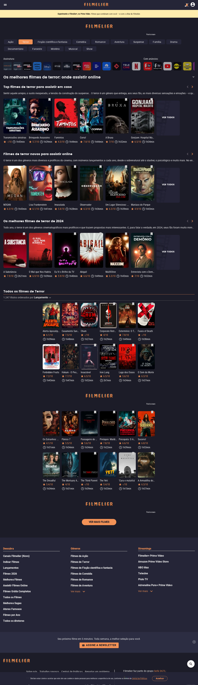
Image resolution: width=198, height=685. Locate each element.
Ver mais (78, 591)
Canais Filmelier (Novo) (16, 556)
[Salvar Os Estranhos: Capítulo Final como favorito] (57, 412)
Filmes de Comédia (81, 573)
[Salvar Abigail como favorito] (100, 234)
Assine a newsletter (99, 645)
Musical (73, 49)
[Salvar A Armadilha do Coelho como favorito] (152, 453)
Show (89, 49)
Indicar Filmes (11, 561)
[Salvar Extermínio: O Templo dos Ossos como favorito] (133, 304)
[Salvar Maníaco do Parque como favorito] (151, 167)
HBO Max (143, 567)
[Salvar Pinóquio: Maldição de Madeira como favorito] (114, 412)
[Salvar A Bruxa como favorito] (126, 99)
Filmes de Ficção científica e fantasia (91, 567)
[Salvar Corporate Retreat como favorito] (114, 304)
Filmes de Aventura (82, 585)
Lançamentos (10, 567)
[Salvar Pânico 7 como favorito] (76, 412)
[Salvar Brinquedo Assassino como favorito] (49, 99)
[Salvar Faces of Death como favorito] (152, 304)
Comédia (81, 42)
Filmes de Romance (82, 579)
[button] (99, 77)
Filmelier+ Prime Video (151, 555)
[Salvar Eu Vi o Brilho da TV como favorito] (75, 234)
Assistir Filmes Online (15, 585)
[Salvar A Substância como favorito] (24, 234)
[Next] (192, 87)
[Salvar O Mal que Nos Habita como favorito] (49, 234)
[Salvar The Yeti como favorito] (114, 453)
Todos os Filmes (12, 597)
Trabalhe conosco (49, 671)
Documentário (15, 49)
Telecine (143, 573)
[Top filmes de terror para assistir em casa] (99, 94)
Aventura (119, 42)
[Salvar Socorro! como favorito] (152, 412)
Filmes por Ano (11, 615)
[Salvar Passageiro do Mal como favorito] (95, 412)
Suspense (138, 42)
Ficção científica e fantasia (52, 42)
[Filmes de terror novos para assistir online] (99, 161)
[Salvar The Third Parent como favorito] (95, 453)
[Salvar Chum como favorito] (95, 304)
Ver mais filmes (99, 521)
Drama (173, 42)
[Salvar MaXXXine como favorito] (126, 234)
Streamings (144, 548)
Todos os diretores (13, 620)
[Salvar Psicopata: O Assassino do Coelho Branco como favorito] (133, 412)
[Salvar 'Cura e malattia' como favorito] (133, 453)
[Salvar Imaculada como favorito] (75, 167)
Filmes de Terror (80, 561)
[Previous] (187, 87)
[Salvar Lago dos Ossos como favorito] (133, 345)
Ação (10, 42)
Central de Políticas (139, 678)
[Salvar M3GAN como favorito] (24, 167)
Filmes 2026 (10, 573)
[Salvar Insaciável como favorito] (95, 345)
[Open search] (191, 664)
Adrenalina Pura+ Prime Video (155, 585)
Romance (100, 42)
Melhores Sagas (12, 603)
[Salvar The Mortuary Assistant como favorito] (76, 453)
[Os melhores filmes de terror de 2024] (99, 228)
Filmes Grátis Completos (17, 591)
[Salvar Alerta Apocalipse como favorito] (57, 304)
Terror (25, 42)
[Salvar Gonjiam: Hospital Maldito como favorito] (151, 99)
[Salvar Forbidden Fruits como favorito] (57, 345)
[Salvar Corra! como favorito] (100, 99)
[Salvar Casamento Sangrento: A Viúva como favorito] (76, 304)
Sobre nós (31, 671)
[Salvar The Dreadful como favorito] (57, 453)
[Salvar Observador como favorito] (100, 167)
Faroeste (37, 49)
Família (157, 42)
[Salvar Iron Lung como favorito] (114, 345)
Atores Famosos (12, 609)
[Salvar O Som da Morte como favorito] (152, 345)
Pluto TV (143, 579)
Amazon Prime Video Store (153, 561)
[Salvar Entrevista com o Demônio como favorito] (151, 234)
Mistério (55, 49)
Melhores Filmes (12, 579)
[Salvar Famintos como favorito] (75, 99)
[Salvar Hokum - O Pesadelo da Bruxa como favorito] (76, 345)
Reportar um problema (97, 671)
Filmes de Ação (79, 556)
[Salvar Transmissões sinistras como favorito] (24, 99)
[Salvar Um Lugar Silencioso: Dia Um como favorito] (126, 167)
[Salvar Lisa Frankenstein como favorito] (49, 167)
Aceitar (160, 678)
